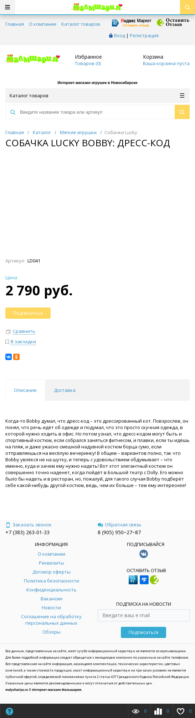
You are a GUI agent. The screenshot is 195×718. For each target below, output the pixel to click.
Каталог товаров (80, 24)
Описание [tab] (25, 390)
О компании (42, 24)
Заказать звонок (28, 524)
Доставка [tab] (65, 390)
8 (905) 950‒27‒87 (119, 532)
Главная (14, 24)
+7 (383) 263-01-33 (27, 532)
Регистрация (144, 35)
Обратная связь (120, 524)
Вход (119, 35)
